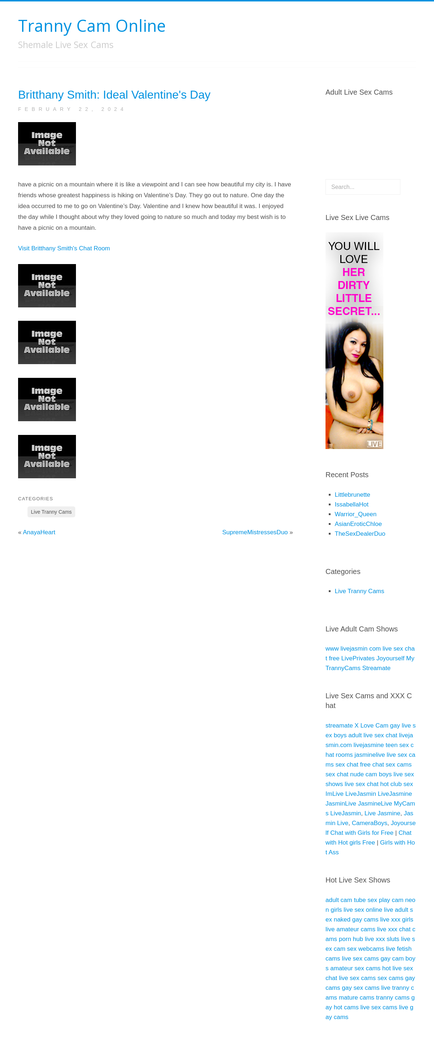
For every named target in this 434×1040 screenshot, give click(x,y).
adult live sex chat (372, 735)
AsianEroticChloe (358, 524)
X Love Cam (371, 725)
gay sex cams (360, 987)
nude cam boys (371, 774)
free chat (372, 764)
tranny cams (393, 997)
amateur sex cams (355, 968)
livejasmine (368, 745)
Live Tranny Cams (51, 512)
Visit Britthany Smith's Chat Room (64, 248)
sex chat (346, 764)
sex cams (399, 764)
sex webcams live (371, 948)
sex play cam (385, 900)
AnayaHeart (39, 532)
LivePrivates (358, 658)
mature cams (356, 997)
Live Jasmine (382, 813)
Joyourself (390, 658)
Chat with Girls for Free (361, 832)
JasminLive (341, 803)
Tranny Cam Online (92, 25)
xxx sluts (387, 939)
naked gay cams (356, 919)
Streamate (376, 668)
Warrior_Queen (356, 514)
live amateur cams (350, 929)
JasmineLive (375, 803)
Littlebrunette (352, 494)
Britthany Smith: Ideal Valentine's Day (114, 94)
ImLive (335, 793)
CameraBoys (369, 823)
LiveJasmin (360, 793)
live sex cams (360, 958)
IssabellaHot (352, 504)
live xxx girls (396, 919)
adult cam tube (346, 900)
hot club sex (396, 784)
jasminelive (369, 754)
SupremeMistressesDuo (255, 532)
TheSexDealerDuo (360, 533)
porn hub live (356, 939)
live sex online (363, 909)
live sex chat (362, 784)
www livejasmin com (353, 648)
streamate (339, 725)
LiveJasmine (395, 793)
